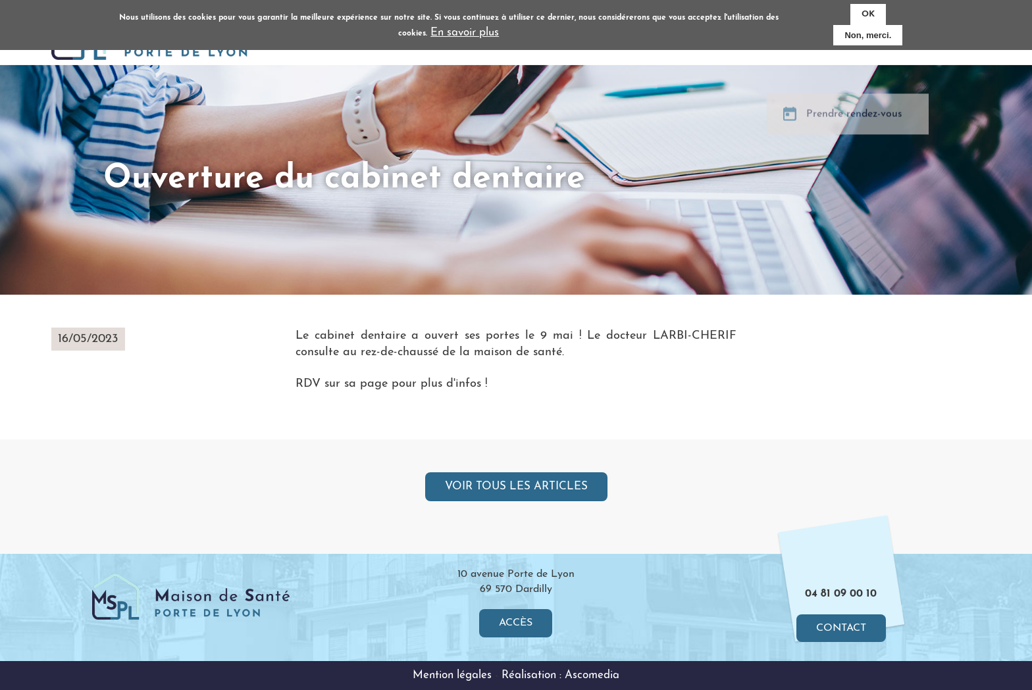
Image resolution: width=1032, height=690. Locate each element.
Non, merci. (867, 32)
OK (868, 11)
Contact (841, 628)
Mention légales (452, 675)
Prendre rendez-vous (854, 123)
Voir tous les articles (516, 486)
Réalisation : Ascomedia (560, 675)
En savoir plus (464, 29)
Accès (515, 623)
